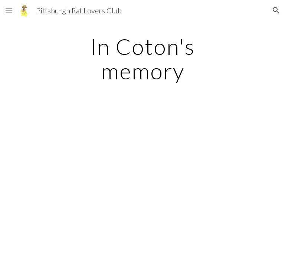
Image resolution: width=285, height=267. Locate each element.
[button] (9, 10)
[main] (142, 58)
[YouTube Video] (80, 149)
